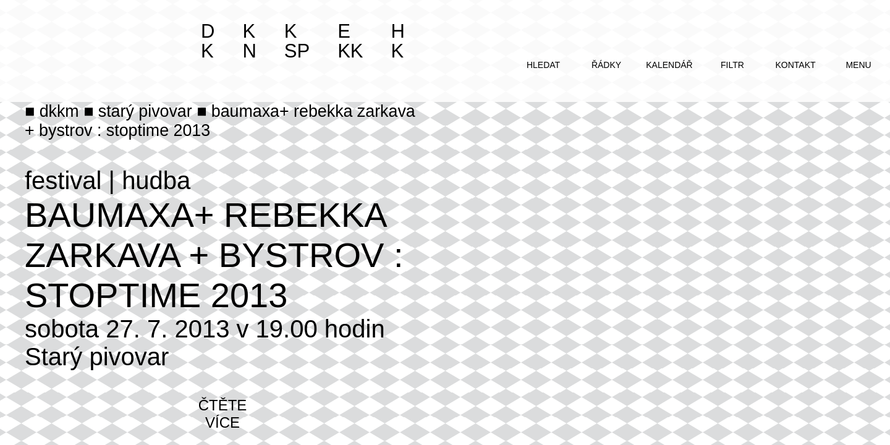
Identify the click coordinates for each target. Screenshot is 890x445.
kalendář (669, 65)
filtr (732, 65)
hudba (156, 180)
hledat (543, 65)
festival (63, 180)
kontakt (795, 65)
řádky (606, 65)
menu (858, 65)
